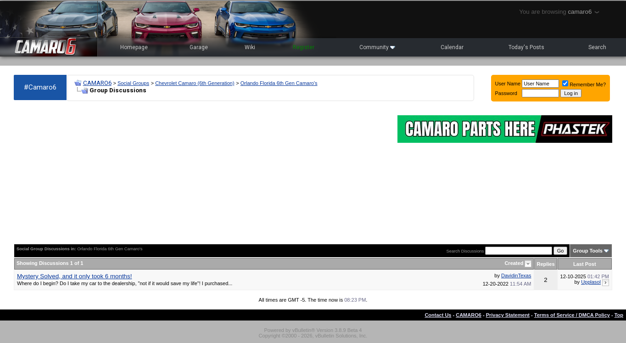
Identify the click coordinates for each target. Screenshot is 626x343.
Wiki (250, 47)
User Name (508, 83)
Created (514, 263)
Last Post (584, 264)
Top (619, 315)
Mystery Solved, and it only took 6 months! (74, 276)
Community (377, 47)
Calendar (452, 47)
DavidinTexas (516, 275)
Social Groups (133, 83)
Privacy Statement (508, 315)
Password (506, 93)
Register (303, 47)
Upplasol (591, 282)
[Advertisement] (201, 172)
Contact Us (438, 315)
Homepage (134, 47)
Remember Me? (584, 84)
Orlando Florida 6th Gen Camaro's (279, 83)
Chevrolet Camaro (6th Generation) (194, 83)
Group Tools (588, 250)
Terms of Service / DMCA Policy (572, 315)
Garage (199, 47)
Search (597, 47)
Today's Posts (526, 47)
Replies (545, 264)
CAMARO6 (97, 82)
